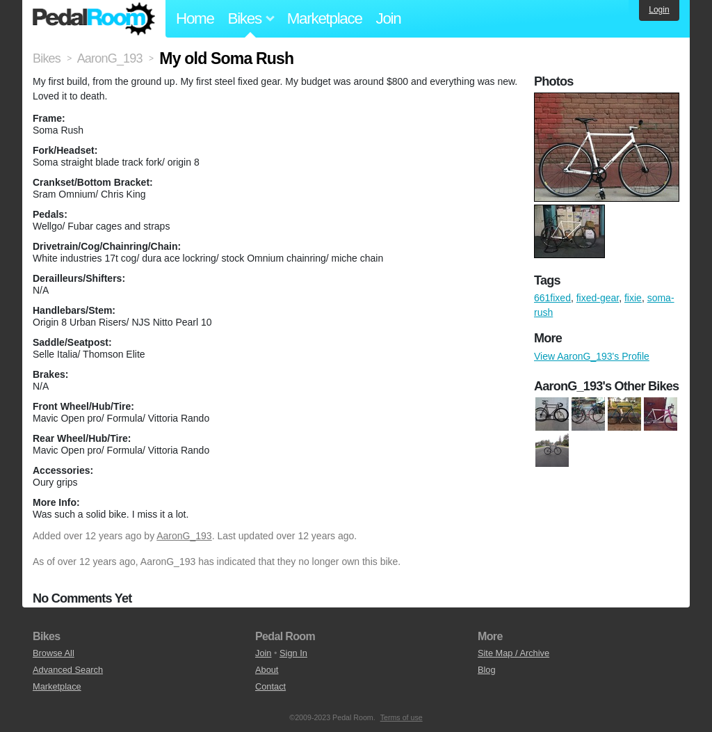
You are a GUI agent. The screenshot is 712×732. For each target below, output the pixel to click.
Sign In (293, 653)
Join (388, 18)
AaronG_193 (183, 535)
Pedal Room (94, 18)
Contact (270, 686)
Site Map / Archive (513, 653)
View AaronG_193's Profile (591, 356)
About (266, 670)
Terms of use (401, 717)
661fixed (552, 297)
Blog (487, 670)
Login (659, 10)
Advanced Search (68, 670)
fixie (633, 297)
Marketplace (324, 18)
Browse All (53, 653)
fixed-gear (597, 297)
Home (195, 18)
